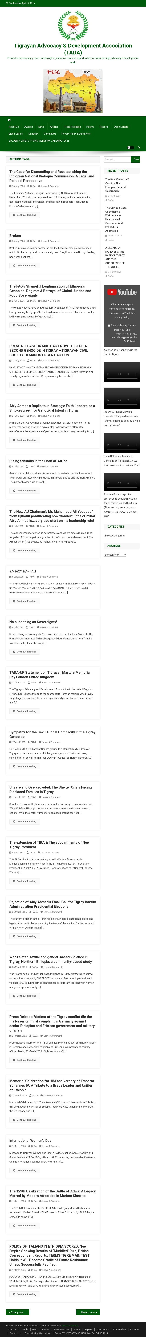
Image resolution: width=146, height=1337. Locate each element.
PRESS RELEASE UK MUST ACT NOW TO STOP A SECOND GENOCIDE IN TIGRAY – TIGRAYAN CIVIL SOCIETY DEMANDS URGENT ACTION (48, 350)
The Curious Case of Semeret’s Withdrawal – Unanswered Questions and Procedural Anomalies (116, 219)
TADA (33, 186)
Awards (28, 126)
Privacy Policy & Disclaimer (76, 133)
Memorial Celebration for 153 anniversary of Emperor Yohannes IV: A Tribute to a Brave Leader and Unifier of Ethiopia (51, 1085)
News (41, 126)
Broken (15, 236)
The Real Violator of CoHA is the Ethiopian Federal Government (116, 185)
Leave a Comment (50, 186)
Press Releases (72, 126)
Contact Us (50, 133)
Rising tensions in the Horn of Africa (38, 461)
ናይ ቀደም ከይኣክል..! (22, 571)
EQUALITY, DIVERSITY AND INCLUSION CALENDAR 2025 (39, 140)
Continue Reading (24, 215)
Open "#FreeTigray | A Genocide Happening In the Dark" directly (124, 334)
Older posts (17, 1312)
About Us (14, 126)
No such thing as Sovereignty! (33, 622)
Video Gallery (16, 133)
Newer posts (88, 1312)
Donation (33, 133)
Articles (54, 126)
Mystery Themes (70, 1325)
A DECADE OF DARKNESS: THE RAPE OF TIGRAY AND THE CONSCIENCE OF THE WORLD (117, 256)
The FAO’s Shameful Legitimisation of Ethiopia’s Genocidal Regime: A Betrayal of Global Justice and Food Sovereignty (50, 290)
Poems (90, 126)
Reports (104, 126)
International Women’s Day (30, 1141)
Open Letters (121, 126)
